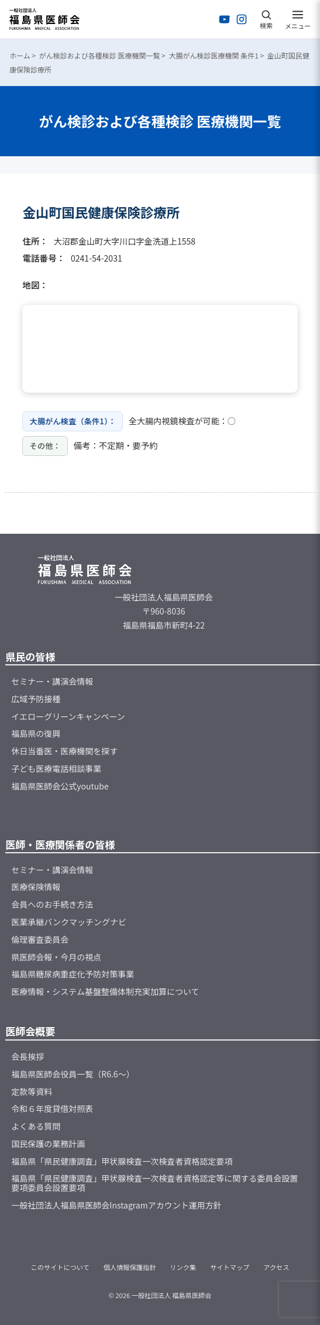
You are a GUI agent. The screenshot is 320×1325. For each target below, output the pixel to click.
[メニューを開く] (298, 19)
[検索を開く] (266, 19)
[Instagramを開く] (241, 19)
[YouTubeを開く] (224, 19)
